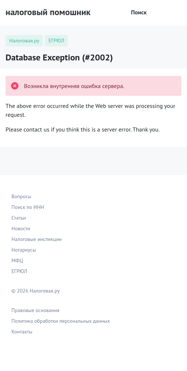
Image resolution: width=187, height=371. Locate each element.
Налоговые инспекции (36, 239)
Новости (20, 228)
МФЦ (17, 260)
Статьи (18, 217)
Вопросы (21, 196)
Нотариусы (23, 249)
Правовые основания (35, 310)
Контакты (21, 331)
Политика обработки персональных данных (60, 321)
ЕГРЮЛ (19, 271)
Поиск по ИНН (27, 207)
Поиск (133, 12)
